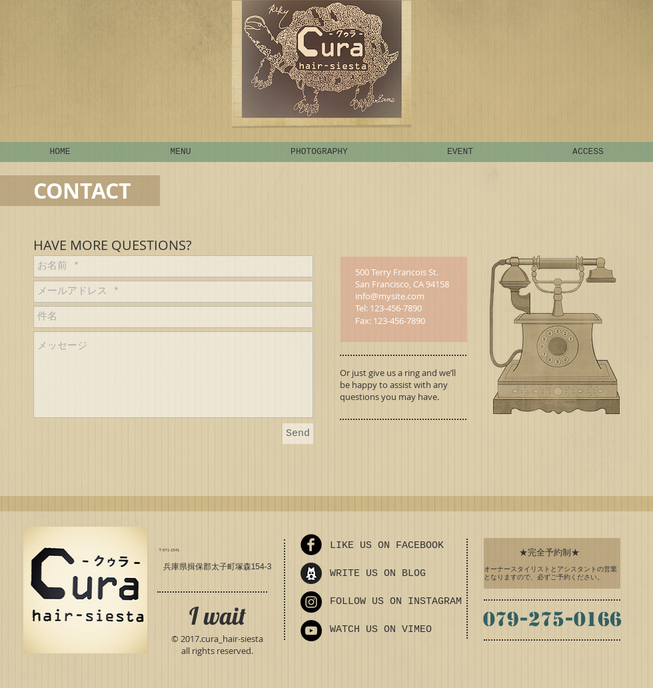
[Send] (298, 433)
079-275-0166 (552, 619)
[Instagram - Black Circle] (311, 602)
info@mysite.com (389, 296)
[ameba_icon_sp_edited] (311, 573)
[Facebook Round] (311, 544)
